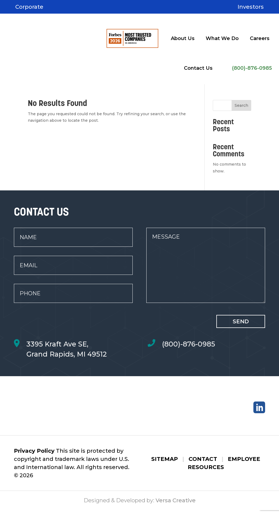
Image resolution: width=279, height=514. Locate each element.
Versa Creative (176, 504)
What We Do (222, 38)
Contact (203, 463)
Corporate (29, 7)
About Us (183, 38)
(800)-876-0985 (252, 68)
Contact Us (198, 68)
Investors (251, 7)
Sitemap (164, 463)
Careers (259, 38)
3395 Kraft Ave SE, (57, 344)
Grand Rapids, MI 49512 (66, 354)
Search (241, 105)
